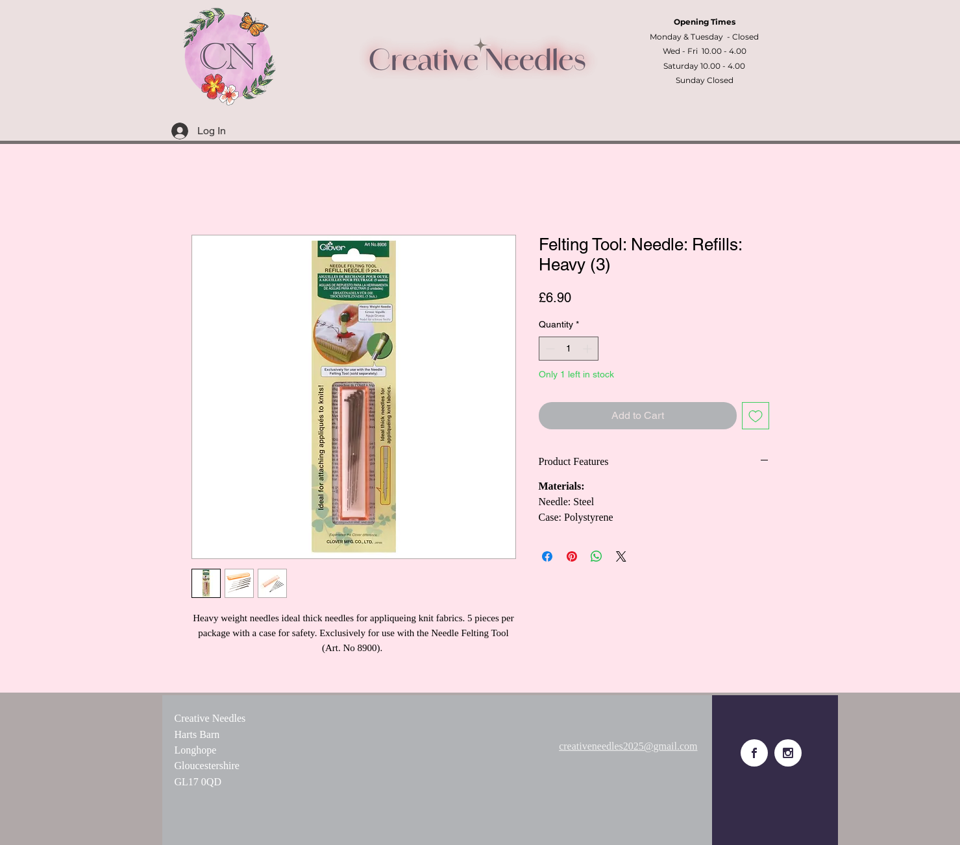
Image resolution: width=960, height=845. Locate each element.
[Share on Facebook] (547, 556)
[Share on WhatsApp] (596, 556)
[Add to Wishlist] (755, 415)
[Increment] (588, 348)
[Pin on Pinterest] (572, 556)
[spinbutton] (568, 348)
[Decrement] (549, 348)
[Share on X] (621, 556)
